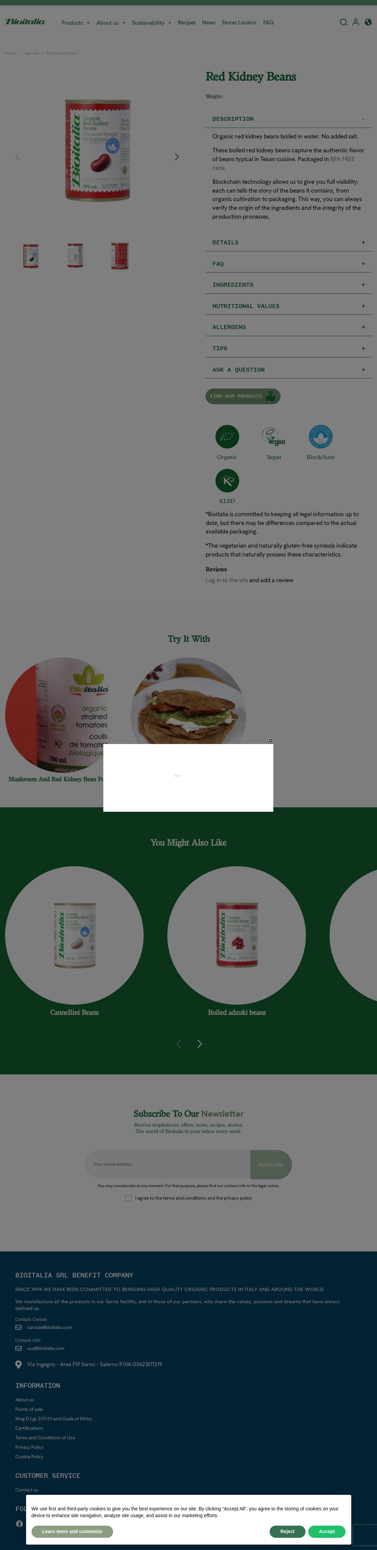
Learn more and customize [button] (72, 1531)
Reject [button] (287, 1531)
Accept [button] (327, 1531)
